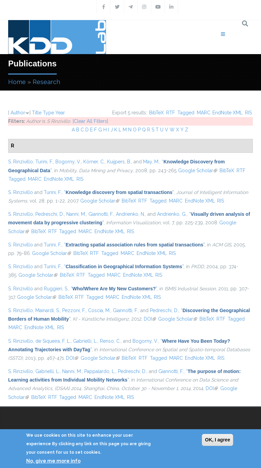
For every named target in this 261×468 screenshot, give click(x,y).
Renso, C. (110, 341)
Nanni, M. (76, 214)
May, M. (151, 161)
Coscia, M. (99, 310)
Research (46, 81)
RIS (248, 112)
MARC (203, 112)
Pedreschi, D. (49, 214)
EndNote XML (227, 112)
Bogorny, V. (68, 161)
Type (48, 112)
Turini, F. (44, 161)
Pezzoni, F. (74, 310)
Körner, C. (94, 161)
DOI (150, 319)
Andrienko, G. (172, 214)
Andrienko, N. (130, 214)
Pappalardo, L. (100, 371)
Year (60, 112)
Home (17, 81)
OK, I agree (217, 439)
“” (119, 192)
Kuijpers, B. (119, 161)
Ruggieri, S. (56, 288)
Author (18, 112)
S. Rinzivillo (20, 161)
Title (36, 112)
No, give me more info (53, 461)
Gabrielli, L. (85, 341)
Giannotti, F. (101, 214)
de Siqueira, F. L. (53, 341)
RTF (170, 112)
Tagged (185, 112)
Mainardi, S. (47, 310)
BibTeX (156, 112)
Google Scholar (197, 170)
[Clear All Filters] (90, 121)
